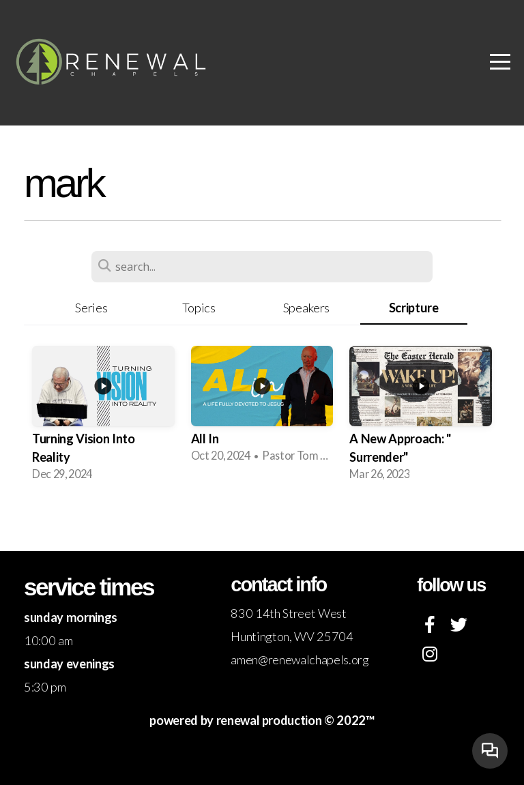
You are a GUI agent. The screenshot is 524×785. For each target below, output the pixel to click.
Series (91, 307)
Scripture (414, 307)
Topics (199, 307)
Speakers (306, 307)
